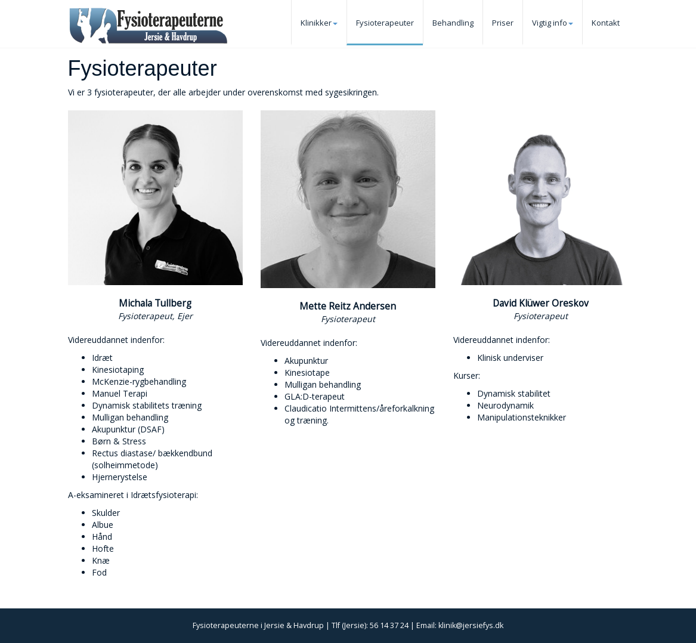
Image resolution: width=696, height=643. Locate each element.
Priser (503, 22)
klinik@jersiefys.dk (470, 625)
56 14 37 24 (389, 625)
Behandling (453, 22)
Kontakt (606, 22)
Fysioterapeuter (385, 22)
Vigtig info (552, 22)
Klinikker (319, 22)
